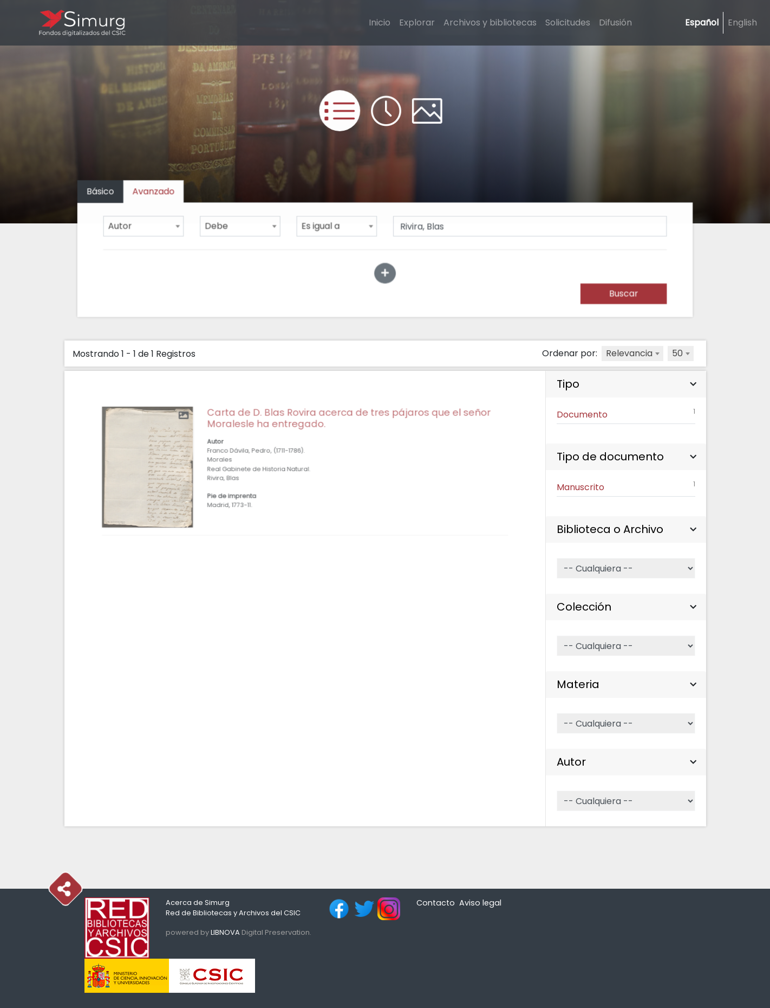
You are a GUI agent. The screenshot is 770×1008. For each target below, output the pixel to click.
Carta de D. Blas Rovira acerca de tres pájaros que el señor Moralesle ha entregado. (342, 443)
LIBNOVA (225, 932)
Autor (571, 761)
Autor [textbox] (124, 226)
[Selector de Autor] (626, 801)
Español (702, 22)
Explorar (417, 22)
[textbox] (632, 353)
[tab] (157, 193)
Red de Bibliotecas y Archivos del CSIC (233, 913)
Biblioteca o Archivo (610, 529)
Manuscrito (626, 486)
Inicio (379, 22)
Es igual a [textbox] (322, 226)
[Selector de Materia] (626, 723)
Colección (584, 606)
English (742, 22)
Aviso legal (480, 902)
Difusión (615, 22)
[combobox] (147, 226)
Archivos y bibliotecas (490, 22)
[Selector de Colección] (626, 645)
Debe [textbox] (219, 226)
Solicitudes (567, 22)
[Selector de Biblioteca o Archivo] (626, 568)
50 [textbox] (677, 353)
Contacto (435, 902)
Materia (578, 684)
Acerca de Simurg (198, 902)
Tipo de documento (610, 456)
